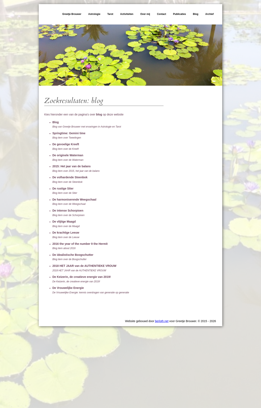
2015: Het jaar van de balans (71, 166)
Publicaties (179, 14)
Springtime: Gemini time (68, 133)
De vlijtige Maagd (64, 221)
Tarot (110, 14)
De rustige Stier (62, 188)
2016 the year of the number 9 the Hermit (80, 243)
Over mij (145, 14)
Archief (209, 14)
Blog (195, 14)
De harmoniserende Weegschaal (74, 199)
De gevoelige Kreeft (65, 144)
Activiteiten (126, 14)
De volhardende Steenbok (69, 177)
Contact (161, 14)
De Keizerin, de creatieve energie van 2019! (81, 276)
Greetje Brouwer (71, 14)
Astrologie (94, 14)
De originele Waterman (67, 155)
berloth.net (161, 321)
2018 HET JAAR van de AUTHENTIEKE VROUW (84, 265)
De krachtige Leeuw (65, 232)
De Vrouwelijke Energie (68, 287)
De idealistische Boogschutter (72, 254)
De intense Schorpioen (67, 210)
